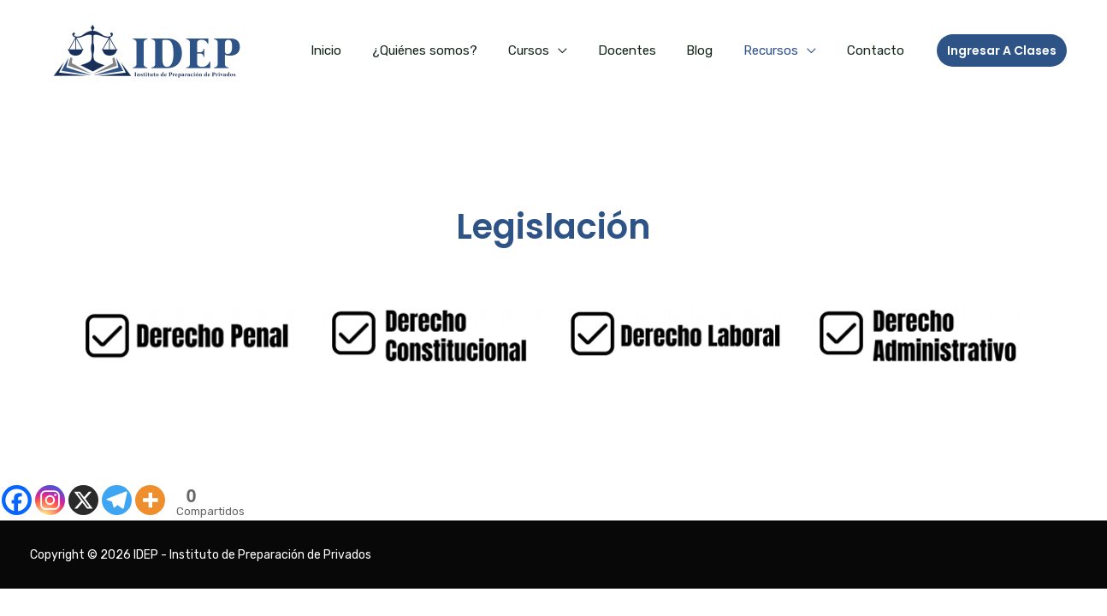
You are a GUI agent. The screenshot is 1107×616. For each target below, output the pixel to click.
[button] (1002, 50)
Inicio (358, 50)
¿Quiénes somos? (452, 50)
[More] (150, 500)
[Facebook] (17, 500)
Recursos (778, 50)
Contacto (878, 50)
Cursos (550, 50)
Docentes (644, 50)
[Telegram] (117, 500)
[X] (83, 500)
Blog (712, 50)
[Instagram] (50, 500)
